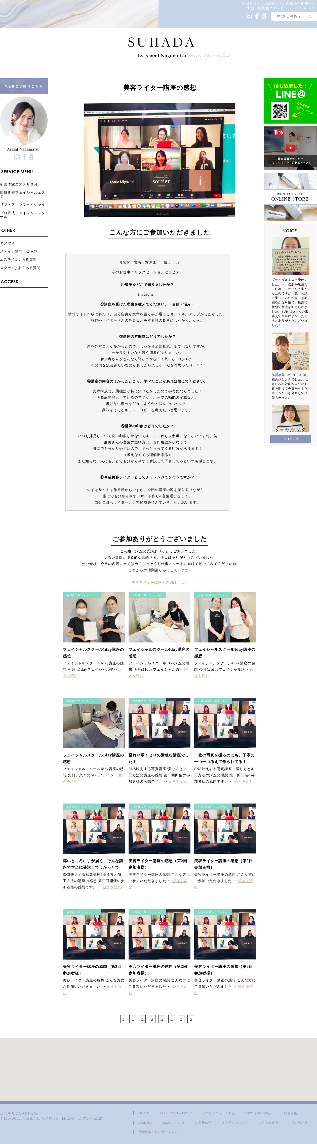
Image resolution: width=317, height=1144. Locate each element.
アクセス (7, 243)
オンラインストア (235, 1122)
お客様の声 (203, 1122)
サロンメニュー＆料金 (218, 1113)
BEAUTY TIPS (174, 1122)
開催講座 (290, 1113)
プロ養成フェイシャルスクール (22, 215)
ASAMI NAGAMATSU (175, 1113)
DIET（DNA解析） (259, 1113)
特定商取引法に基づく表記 (158, 1132)
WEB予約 (146, 1122)
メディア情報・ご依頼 (19, 251)
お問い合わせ (298, 1122)
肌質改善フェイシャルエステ (22, 194)
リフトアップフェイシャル (22, 204)
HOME (144, 1113)
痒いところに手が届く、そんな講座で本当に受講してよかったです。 (93, 867)
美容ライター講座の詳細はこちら (160, 582)
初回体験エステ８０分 (19, 184)
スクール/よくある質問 (20, 267)
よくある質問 (268, 1122)
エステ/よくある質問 (18, 259)
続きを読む (178, 781)
